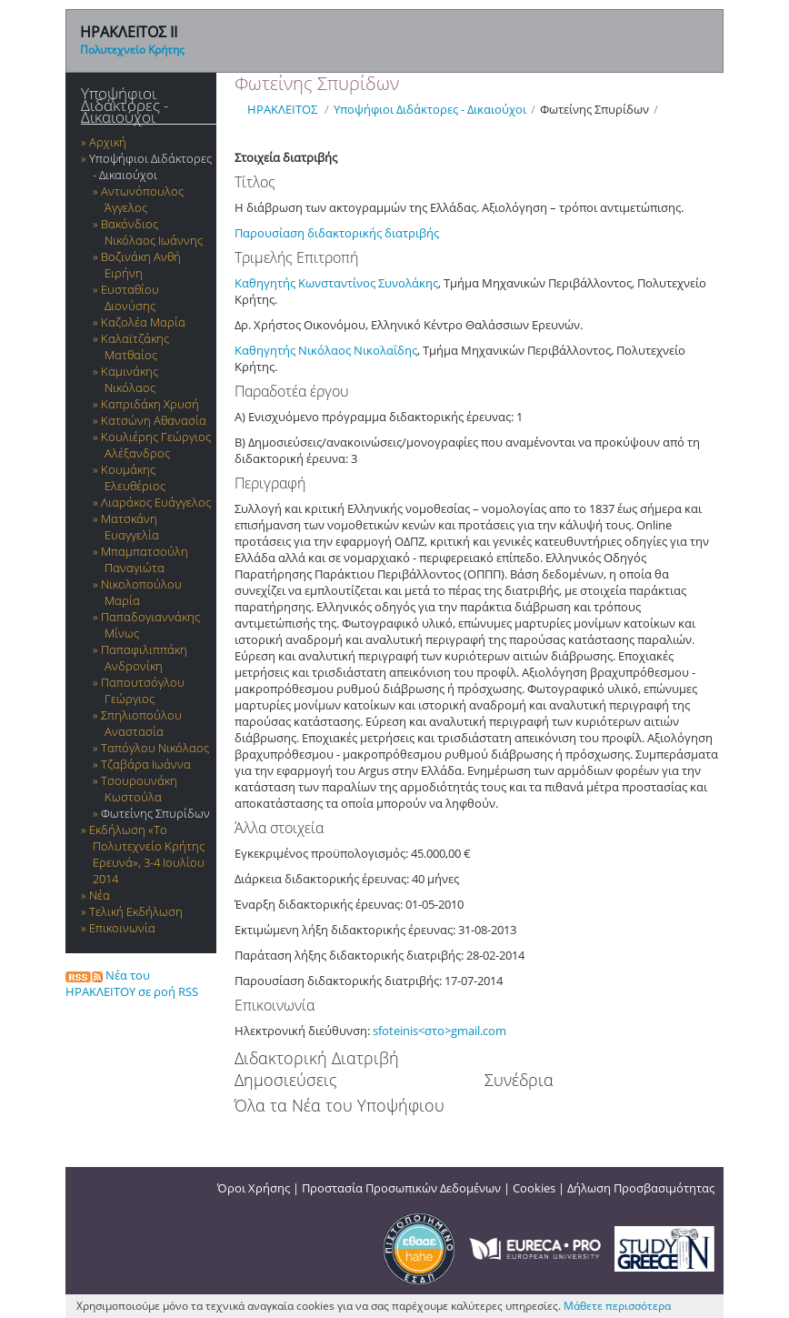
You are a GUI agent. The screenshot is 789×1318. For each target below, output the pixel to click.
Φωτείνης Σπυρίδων (155, 813)
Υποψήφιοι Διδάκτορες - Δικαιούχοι (124, 105)
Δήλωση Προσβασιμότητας (640, 1188)
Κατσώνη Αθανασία (153, 420)
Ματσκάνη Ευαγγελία (130, 526)
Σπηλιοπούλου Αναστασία (141, 723)
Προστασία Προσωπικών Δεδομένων (401, 1188)
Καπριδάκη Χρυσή (150, 404)
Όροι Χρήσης (253, 1188)
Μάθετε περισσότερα (617, 1305)
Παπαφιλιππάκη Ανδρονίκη (144, 657)
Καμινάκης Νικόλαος (129, 379)
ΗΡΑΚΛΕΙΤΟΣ (282, 109)
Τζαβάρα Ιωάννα (146, 764)
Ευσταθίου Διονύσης (130, 297)
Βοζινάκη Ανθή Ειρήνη (141, 264)
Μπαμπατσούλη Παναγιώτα (144, 559)
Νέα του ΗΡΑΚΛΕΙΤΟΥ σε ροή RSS (131, 983)
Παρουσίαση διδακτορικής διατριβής (337, 233)
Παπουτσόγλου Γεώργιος (143, 690)
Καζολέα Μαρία (143, 322)
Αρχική (107, 142)
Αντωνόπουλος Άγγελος (142, 199)
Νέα (99, 895)
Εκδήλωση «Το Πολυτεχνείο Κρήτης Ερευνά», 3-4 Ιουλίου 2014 (147, 854)
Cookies (534, 1188)
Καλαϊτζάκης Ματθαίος (135, 346)
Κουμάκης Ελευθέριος (133, 477)
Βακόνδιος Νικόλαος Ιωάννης (152, 232)
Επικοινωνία (122, 928)
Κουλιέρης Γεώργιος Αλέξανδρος (156, 444)
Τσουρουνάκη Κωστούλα (139, 788)
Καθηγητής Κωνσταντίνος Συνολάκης (336, 283)
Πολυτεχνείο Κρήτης (132, 49)
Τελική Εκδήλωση (136, 911)
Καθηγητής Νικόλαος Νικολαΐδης (326, 350)
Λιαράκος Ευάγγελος (156, 502)
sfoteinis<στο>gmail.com (439, 1030)
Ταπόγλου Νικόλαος (155, 747)
